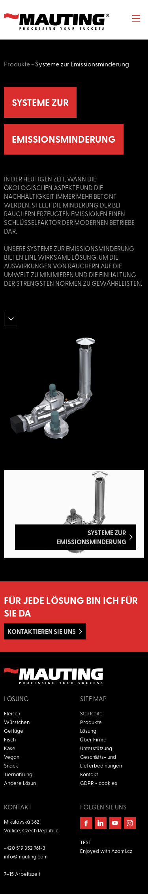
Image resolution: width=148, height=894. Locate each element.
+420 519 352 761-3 (24, 847)
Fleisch (12, 713)
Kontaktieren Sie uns (41, 631)
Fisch (10, 739)
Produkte (17, 63)
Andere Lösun (20, 782)
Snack (11, 765)
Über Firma (93, 739)
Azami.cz (121, 850)
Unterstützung (96, 748)
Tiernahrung (18, 774)
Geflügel (14, 730)
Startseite (91, 713)
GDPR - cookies (98, 782)
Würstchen (17, 722)
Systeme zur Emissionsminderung (82, 63)
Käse (9, 748)
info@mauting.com (26, 856)
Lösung (88, 730)
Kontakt (89, 774)
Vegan (11, 756)
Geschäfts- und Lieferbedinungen (101, 761)
